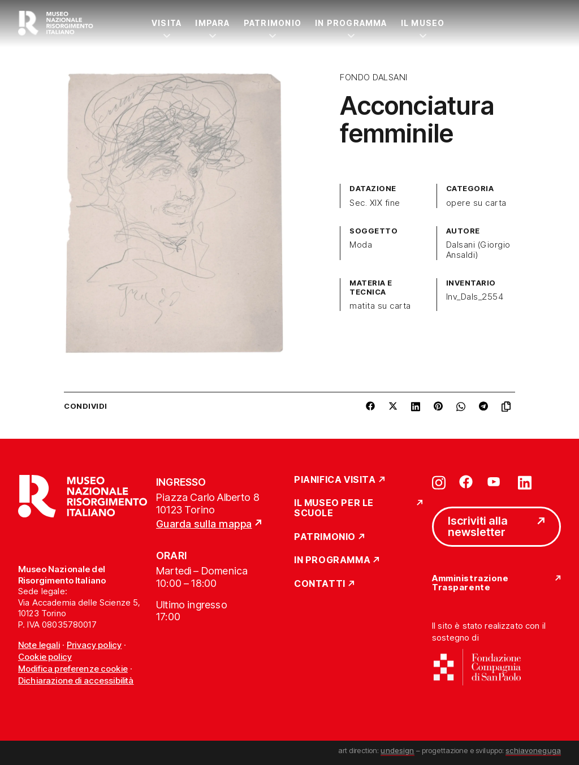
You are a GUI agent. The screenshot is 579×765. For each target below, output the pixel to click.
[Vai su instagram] (439, 482)
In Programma (351, 23)
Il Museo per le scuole (334, 508)
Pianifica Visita (335, 480)
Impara (212, 23)
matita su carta (380, 306)
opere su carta (476, 203)
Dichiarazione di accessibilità (76, 680)
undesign (397, 750)
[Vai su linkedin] (525, 482)
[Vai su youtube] (495, 482)
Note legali (39, 644)
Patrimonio (272, 23)
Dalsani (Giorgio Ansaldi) (478, 250)
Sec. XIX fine (374, 203)
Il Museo (423, 23)
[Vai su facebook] (466, 482)
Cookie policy (45, 656)
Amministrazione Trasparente (470, 583)
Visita (167, 23)
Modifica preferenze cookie (73, 668)
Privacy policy (94, 644)
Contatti (319, 584)
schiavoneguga (533, 750)
